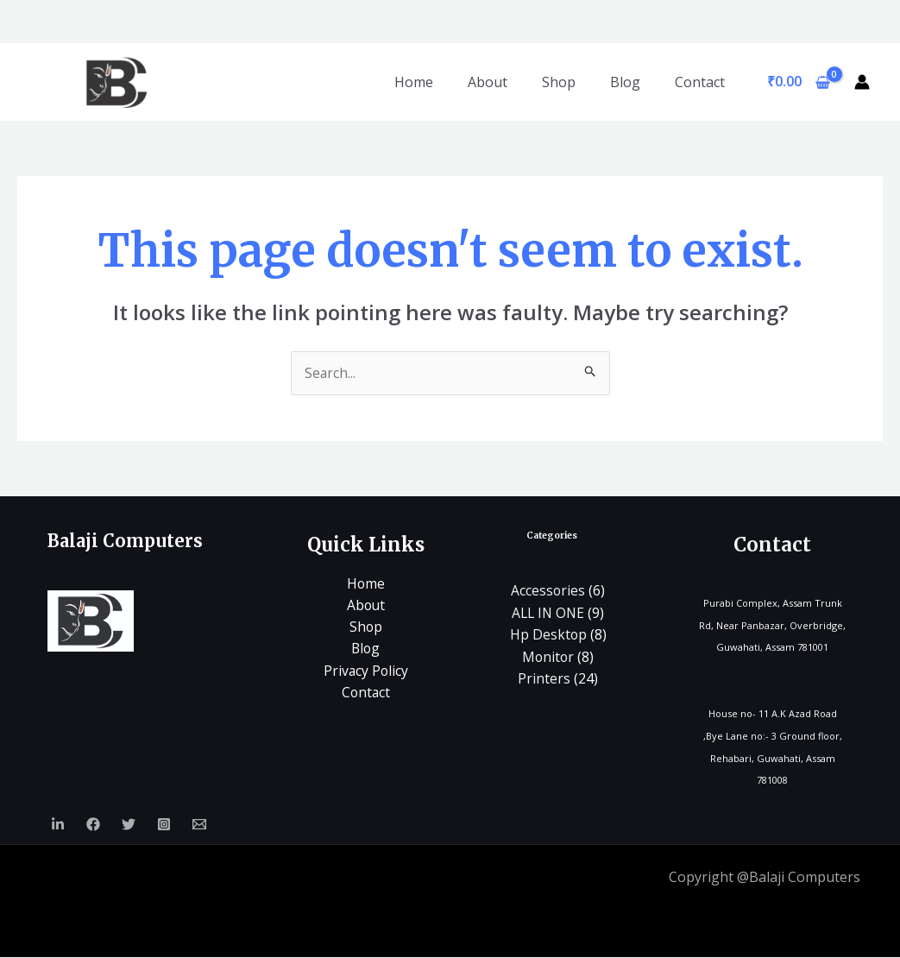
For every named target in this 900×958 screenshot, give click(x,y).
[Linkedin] (58, 825)
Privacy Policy (366, 671)
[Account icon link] (862, 82)
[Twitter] (128, 825)
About (487, 81)
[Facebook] (93, 825)
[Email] (199, 825)
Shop (559, 81)
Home (413, 81)
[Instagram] (164, 825)
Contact (700, 81)
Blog (625, 81)
